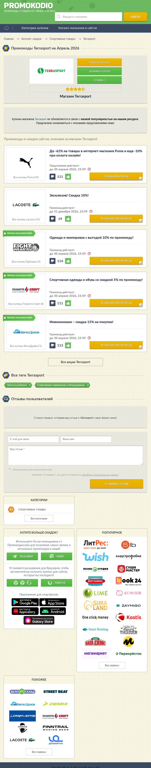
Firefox (56, 573)
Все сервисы (112, 656)
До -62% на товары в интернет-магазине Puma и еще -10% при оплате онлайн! (96, 144)
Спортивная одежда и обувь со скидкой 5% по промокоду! (96, 271)
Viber (56, 547)
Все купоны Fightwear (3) (26, 252)
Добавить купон (99, 62)
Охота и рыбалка (17, 376)
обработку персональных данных (100, 465)
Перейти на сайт (99, 53)
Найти (136, 7)
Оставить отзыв (117, 474)
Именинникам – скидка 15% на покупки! (81, 313)
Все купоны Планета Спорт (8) (26, 295)
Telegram (22, 547)
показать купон (116, 167)
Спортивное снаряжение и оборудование (61, 376)
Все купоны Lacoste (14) (26, 210)
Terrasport (40, 110)
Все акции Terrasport (75, 353)
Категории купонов (35, 19)
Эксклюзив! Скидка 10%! (69, 186)
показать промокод (116, 209)
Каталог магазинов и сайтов (77, 19)
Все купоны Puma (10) (26, 168)
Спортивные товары (32, 500)
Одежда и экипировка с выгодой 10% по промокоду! (92, 228)
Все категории (39, 509)
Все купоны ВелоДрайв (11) (26, 337)
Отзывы (99, 71)
